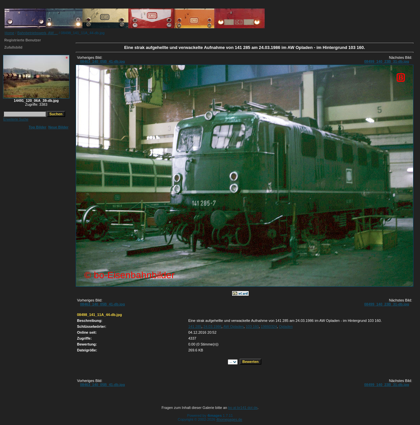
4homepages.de (229, 419)
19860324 (269, 326)
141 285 (194, 326)
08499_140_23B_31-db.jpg (386, 61)
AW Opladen (233, 326)
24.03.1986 (212, 326)
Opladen (286, 326)
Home (9, 33)
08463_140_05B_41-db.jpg (102, 61)
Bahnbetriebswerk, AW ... (37, 33)
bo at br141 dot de (242, 408)
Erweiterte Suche (15, 119)
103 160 (252, 326)
